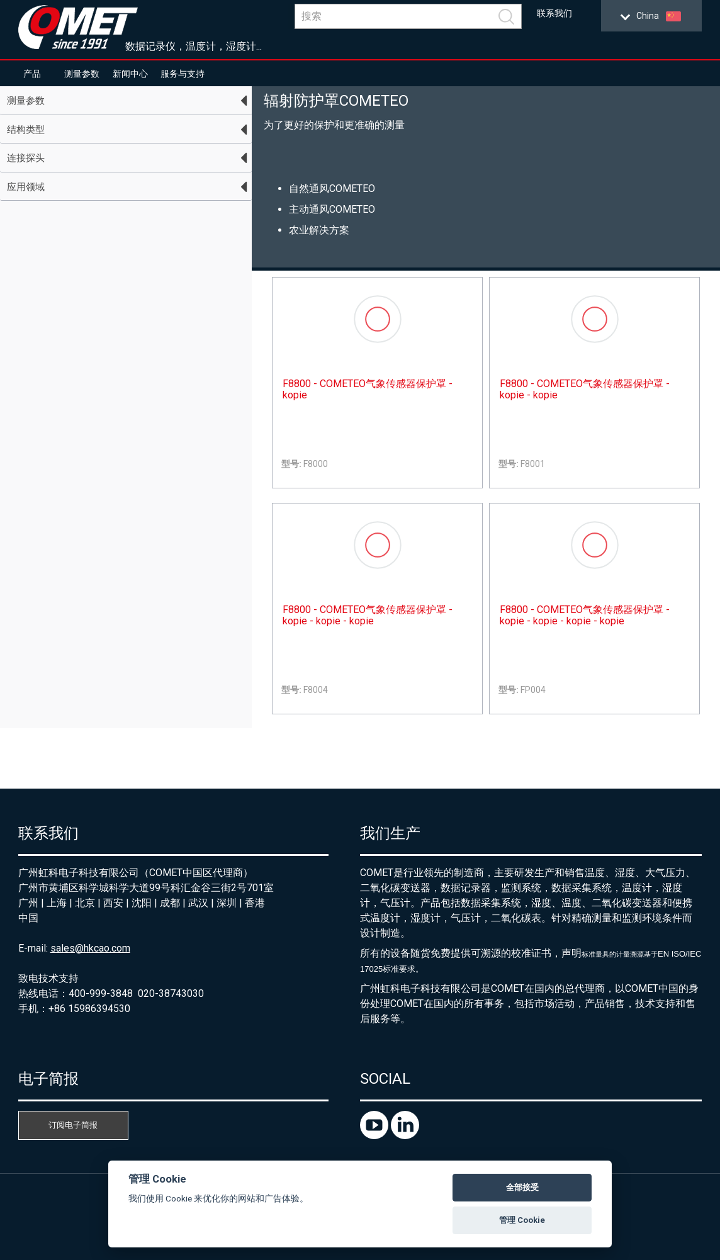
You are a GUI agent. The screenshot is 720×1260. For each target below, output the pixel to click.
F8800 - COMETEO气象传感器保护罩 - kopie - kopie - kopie (368, 615)
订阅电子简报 (73, 1125)
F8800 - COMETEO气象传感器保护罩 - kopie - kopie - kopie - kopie (585, 615)
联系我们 (554, 13)
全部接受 (522, 1187)
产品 (32, 74)
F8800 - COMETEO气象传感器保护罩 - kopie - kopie (585, 389)
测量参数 (81, 74)
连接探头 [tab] (26, 158)
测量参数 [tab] (26, 100)
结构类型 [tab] (26, 129)
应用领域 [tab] (26, 187)
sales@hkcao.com (90, 948)
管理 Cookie (522, 1220)
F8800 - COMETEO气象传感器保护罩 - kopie (368, 389)
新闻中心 (130, 74)
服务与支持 (182, 74)
